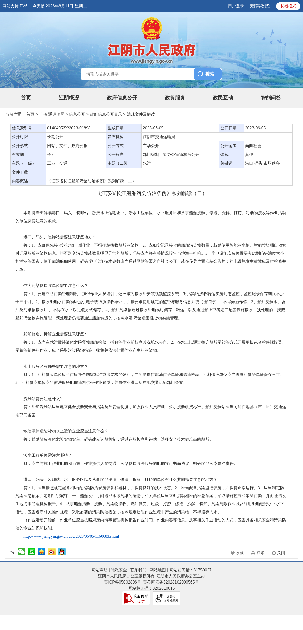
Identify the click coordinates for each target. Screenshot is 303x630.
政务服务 (175, 98)
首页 (26, 98)
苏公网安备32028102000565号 (171, 582)
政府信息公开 (122, 98)
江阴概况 (69, 98)
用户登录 (236, 6)
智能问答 (271, 98)
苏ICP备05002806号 (122, 582)
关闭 (281, 553)
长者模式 (288, 6)
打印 (260, 553)
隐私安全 (119, 570)
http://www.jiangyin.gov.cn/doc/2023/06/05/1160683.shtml (71, 536)
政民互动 (223, 98)
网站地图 (158, 570)
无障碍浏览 (260, 6)
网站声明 (99, 570)
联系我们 (138, 570)
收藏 (240, 553)
